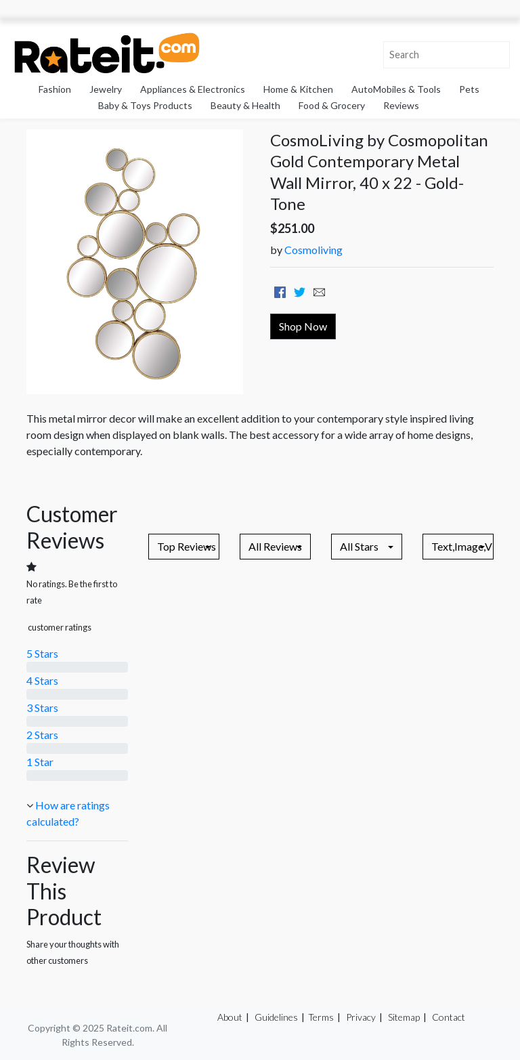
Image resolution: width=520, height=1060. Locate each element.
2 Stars (42, 734)
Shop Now (303, 326)
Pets (469, 89)
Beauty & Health (245, 105)
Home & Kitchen (298, 89)
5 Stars (42, 653)
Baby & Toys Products (145, 105)
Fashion (55, 89)
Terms (321, 1017)
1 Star (39, 761)
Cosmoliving (313, 249)
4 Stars (42, 680)
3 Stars (42, 707)
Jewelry (105, 89)
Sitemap (404, 1017)
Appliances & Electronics (192, 89)
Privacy (361, 1017)
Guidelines (276, 1017)
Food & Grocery (332, 105)
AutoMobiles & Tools (396, 89)
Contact (448, 1017)
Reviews (401, 105)
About (229, 1017)
